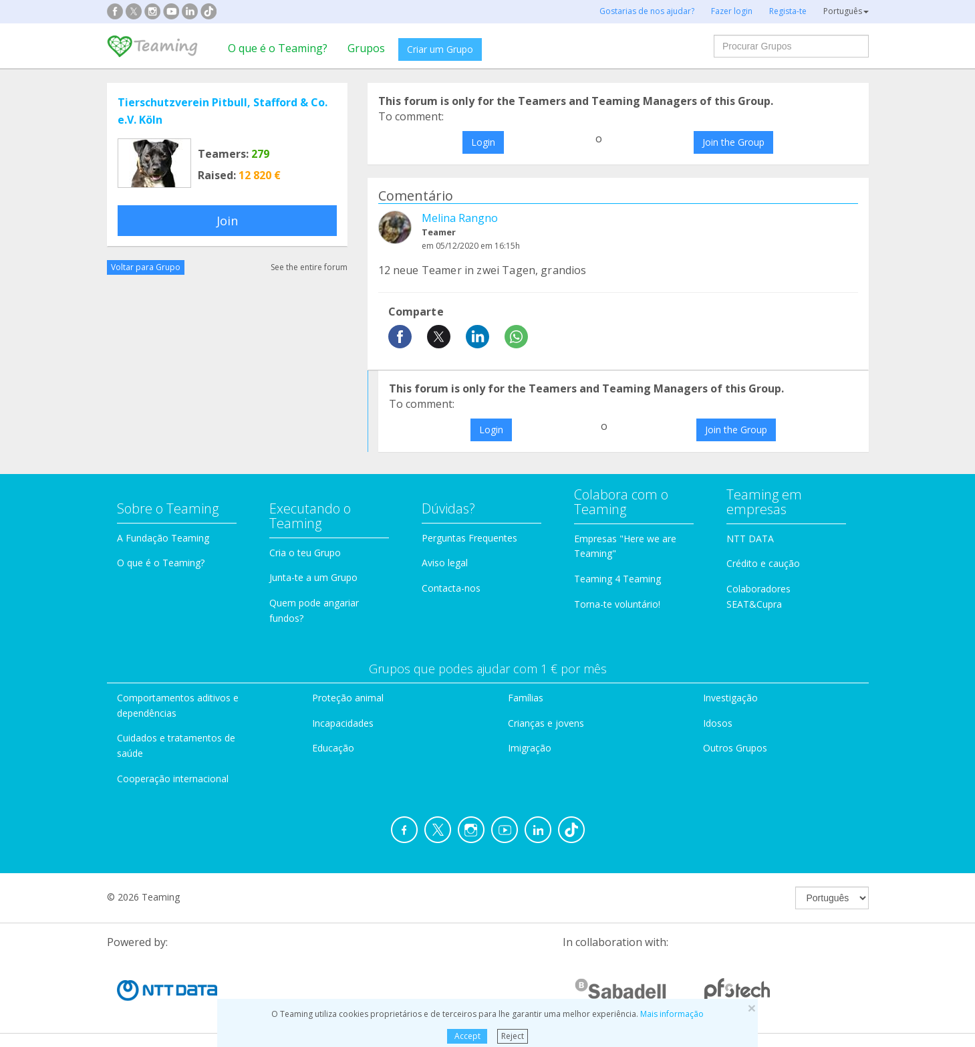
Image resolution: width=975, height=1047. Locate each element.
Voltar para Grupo (145, 267)
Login (483, 142)
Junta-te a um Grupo (313, 577)
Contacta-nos (451, 588)
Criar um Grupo (440, 49)
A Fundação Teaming (163, 538)
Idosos (717, 723)
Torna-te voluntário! (617, 604)
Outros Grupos (735, 747)
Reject (512, 1036)
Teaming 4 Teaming (617, 578)
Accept (467, 1036)
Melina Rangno (460, 218)
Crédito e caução (763, 563)
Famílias (525, 697)
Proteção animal (348, 697)
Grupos (366, 48)
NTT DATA (750, 538)
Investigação (730, 697)
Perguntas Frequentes (469, 538)
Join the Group (733, 142)
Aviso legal (445, 562)
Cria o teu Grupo (305, 552)
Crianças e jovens (546, 723)
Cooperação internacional (173, 778)
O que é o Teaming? (277, 48)
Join (227, 221)
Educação (333, 747)
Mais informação (672, 1014)
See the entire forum (309, 267)
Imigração (529, 747)
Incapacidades (343, 723)
